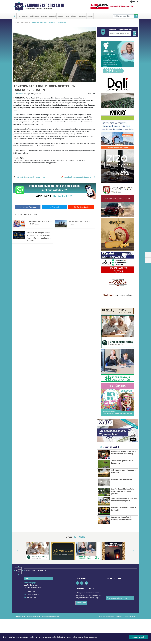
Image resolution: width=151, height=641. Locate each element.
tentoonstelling (21, 177)
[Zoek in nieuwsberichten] (123, 16)
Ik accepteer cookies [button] (138, 637)
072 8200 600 (32, 605)
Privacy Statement (130, 629)
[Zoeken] (136, 16)
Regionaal (52, 16)
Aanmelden (81, 616)
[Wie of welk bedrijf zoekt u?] (120, 33)
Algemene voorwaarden (106, 629)
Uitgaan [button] (73, 16)
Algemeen (25, 16)
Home (17, 22)
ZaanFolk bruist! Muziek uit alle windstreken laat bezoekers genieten (122, 491)
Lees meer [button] (93, 637)
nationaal (30, 177)
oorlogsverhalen (40, 177)
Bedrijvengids (34, 16)
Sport (67, 16)
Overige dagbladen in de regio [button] (117, 600)
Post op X (54, 207)
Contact (90, 16)
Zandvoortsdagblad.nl (45, 6)
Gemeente (44, 16)
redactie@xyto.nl (33, 607)
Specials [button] (60, 16)
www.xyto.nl (31, 610)
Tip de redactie (81, 207)
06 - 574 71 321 (62, 196)
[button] (14, 568)
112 (18, 16)
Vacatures (82, 16)
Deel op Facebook (28, 207)
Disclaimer (119, 629)
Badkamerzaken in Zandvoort (121, 480)
